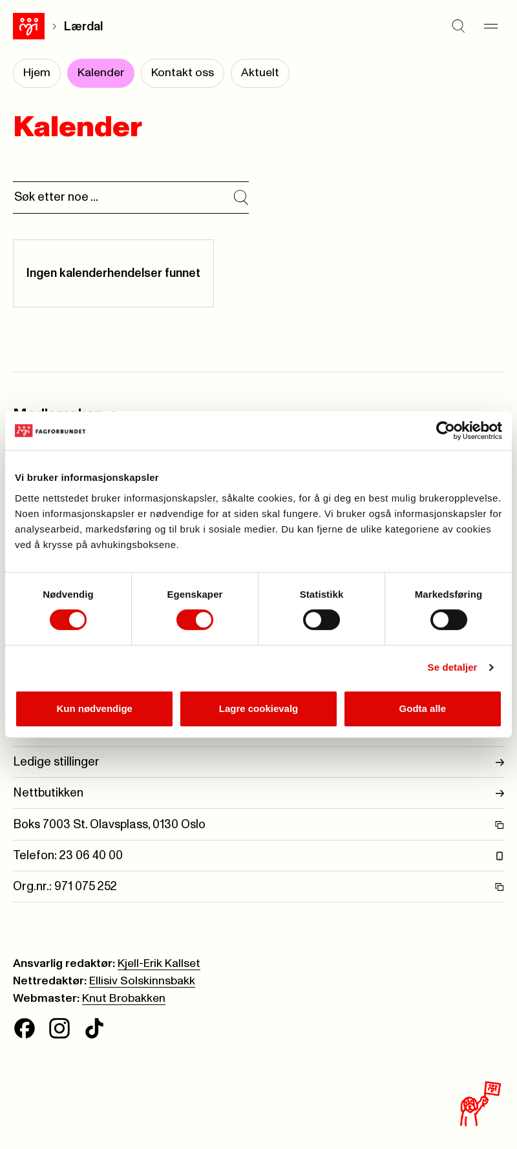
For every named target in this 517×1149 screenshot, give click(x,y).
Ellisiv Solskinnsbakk (142, 981)
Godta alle (423, 708)
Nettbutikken (258, 793)
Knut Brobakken (123, 998)
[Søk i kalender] (241, 197)
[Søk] (459, 26)
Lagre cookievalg (259, 708)
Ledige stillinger (258, 762)
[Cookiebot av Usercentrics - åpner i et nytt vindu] (445, 430)
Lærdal (83, 27)
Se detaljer (453, 667)
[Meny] (491, 26)
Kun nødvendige (94, 708)
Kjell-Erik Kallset (159, 964)
